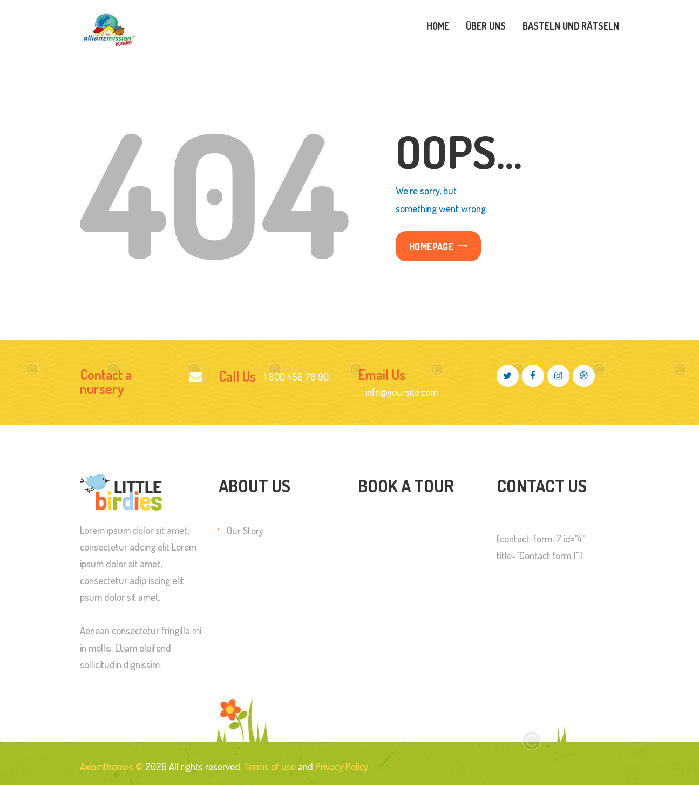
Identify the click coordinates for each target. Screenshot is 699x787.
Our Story (245, 530)
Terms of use (270, 766)
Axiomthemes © (111, 766)
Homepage (431, 246)
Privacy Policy (341, 766)
